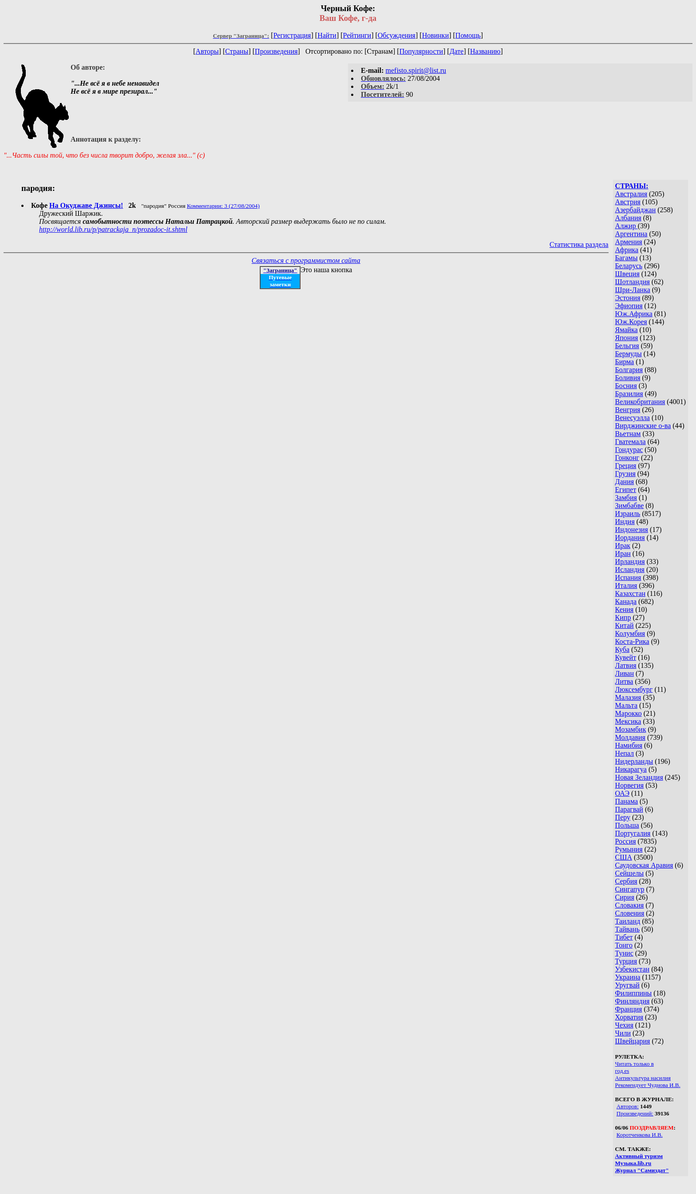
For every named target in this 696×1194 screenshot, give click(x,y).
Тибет (624, 937)
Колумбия (630, 633)
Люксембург (634, 689)
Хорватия (629, 1017)
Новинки (435, 35)
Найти (326, 35)
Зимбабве (629, 505)
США (623, 857)
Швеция (627, 274)
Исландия (630, 569)
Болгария (629, 369)
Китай (624, 625)
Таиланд (628, 921)
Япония (626, 337)
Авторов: (628, 1106)
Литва (624, 681)
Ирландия (630, 561)
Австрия (628, 202)
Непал (624, 753)
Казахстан (630, 593)
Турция (626, 961)
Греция (626, 465)
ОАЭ (622, 793)
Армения (628, 242)
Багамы (626, 258)
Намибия (628, 745)
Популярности (421, 51)
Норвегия (629, 785)
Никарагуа (631, 769)
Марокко (628, 713)
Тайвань (627, 929)
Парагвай (629, 809)
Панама (626, 801)
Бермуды (628, 353)
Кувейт (626, 657)
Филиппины (633, 993)
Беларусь (629, 266)
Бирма (624, 361)
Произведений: (635, 1113)
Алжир (626, 226)
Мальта (626, 705)
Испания (628, 577)
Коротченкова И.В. (640, 1134)
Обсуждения (396, 35)
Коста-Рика (632, 641)
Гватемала (630, 441)
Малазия (628, 697)
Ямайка (626, 329)
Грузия (625, 473)
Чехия (624, 1025)
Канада (626, 601)
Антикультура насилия (643, 1078)
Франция (628, 1009)
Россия (625, 841)
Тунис (624, 953)
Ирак (622, 545)
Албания (628, 218)
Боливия (628, 377)
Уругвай (627, 985)
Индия (625, 521)
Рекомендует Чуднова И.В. (647, 1085)
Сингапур (630, 889)
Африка (627, 250)
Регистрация (292, 35)
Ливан (624, 673)
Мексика (628, 721)
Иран (623, 553)
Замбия (626, 497)
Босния (626, 385)
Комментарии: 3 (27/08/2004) (223, 205)
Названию (485, 51)
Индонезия (631, 529)
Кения (624, 609)
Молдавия (630, 737)
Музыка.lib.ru (633, 1163)
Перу (622, 817)
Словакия (629, 905)
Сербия (626, 881)
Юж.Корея (631, 321)
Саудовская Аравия (644, 865)
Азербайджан (635, 210)
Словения (630, 913)
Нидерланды (634, 761)
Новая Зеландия (639, 777)
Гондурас (629, 449)
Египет (626, 489)
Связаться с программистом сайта (306, 260)
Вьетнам (628, 433)
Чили (623, 1033)
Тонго (624, 945)
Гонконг (627, 457)
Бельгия (627, 345)
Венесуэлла (632, 417)
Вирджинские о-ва (643, 425)
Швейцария (632, 1041)
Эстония (628, 297)
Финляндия (632, 1001)
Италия (626, 585)
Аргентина (631, 234)
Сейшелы (629, 873)
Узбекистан (632, 969)
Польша (627, 825)
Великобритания (640, 401)
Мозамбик (630, 729)
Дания (624, 481)
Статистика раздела (579, 244)
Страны (236, 51)
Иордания (630, 537)
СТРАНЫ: (632, 186)
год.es (622, 1070)
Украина (628, 977)
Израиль (628, 513)
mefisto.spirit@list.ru (416, 70)
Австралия (631, 194)
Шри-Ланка (632, 290)
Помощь (468, 35)
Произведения (276, 51)
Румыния (629, 849)
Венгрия (628, 409)
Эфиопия (629, 305)
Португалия (633, 833)
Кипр (623, 617)
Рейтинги (357, 35)
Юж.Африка (633, 313)
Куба (622, 649)
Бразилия (629, 393)
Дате (457, 51)
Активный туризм (639, 1156)
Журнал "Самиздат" (642, 1170)
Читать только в (634, 1063)
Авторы (206, 51)
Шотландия (632, 282)
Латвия (626, 665)
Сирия (624, 897)
